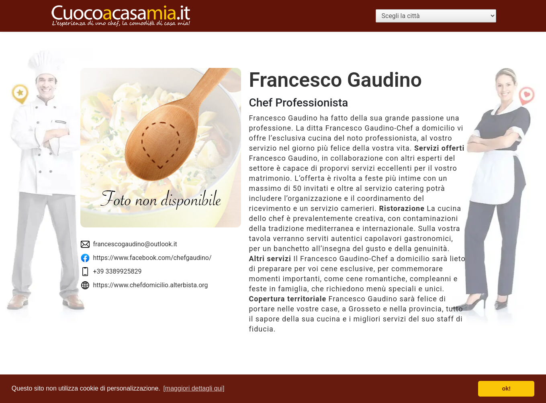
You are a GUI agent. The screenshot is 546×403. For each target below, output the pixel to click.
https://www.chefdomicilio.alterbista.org (150, 285)
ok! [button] (506, 388)
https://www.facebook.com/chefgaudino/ (152, 258)
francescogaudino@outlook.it (135, 244)
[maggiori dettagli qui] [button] (193, 388)
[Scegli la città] (436, 16)
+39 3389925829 (117, 271)
